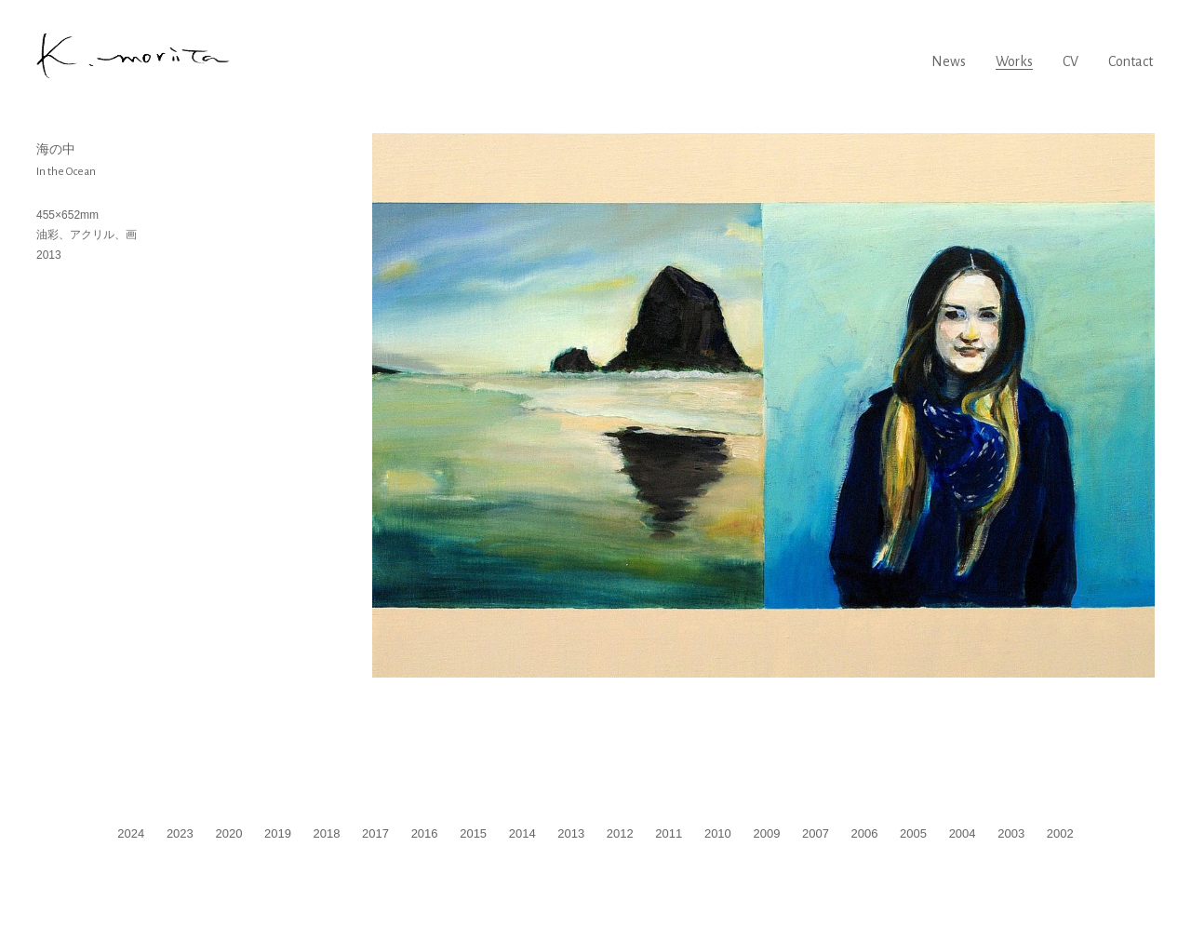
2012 (620, 833)
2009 (766, 833)
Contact (1130, 61)
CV (1070, 61)
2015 (473, 833)
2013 (570, 833)
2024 (130, 833)
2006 (864, 833)
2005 (913, 833)
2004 (962, 833)
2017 (375, 833)
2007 (815, 833)
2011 (668, 833)
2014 (522, 833)
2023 (180, 833)
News (948, 61)
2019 (277, 833)
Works (1014, 61)
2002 (1060, 833)
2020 (228, 833)
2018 (327, 833)
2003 (1010, 833)
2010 (717, 833)
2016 (424, 833)
